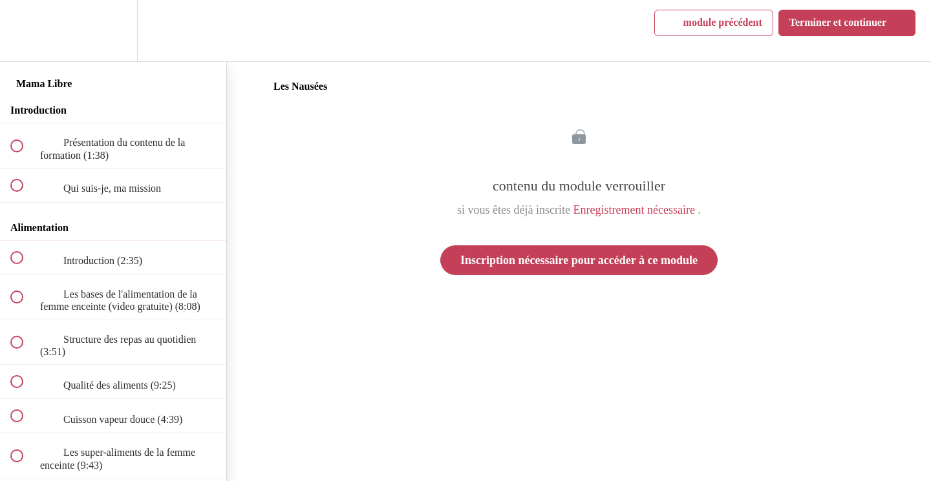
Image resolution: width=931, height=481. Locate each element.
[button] (24, 30)
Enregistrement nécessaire (635, 209)
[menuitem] (113, 30)
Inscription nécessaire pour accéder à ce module (579, 260)
